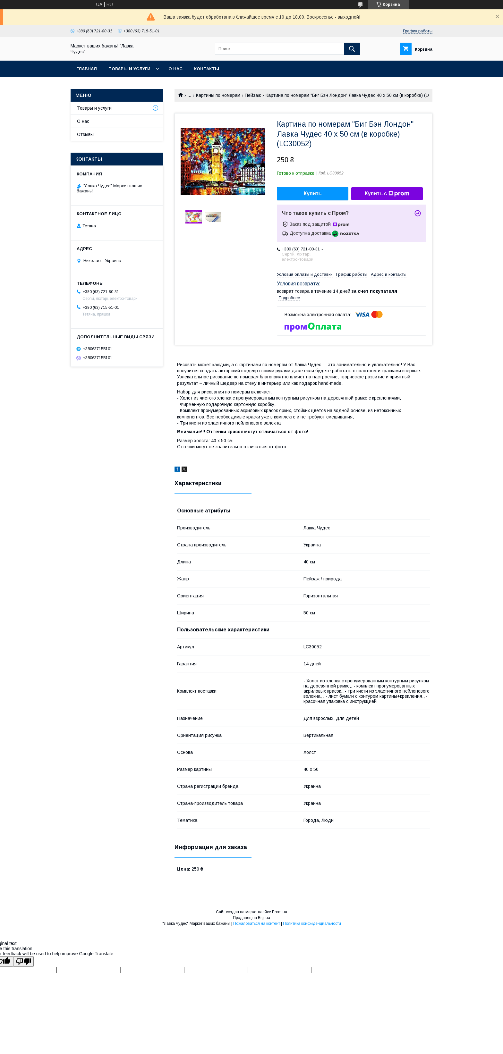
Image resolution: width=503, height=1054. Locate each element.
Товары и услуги (129, 68)
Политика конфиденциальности (312, 923)
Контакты (206, 68)
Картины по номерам (218, 95)
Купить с (387, 194)
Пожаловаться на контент (256, 923)
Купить (313, 193)
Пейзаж (253, 95)
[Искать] (352, 49)
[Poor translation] (23, 961)
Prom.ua (279, 912)
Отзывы (85, 134)
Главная (86, 68)
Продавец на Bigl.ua (251, 917)
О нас (175, 68)
